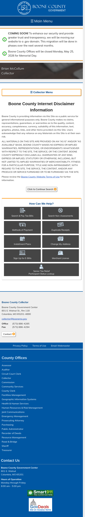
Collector (6, 378)
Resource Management (14, 437)
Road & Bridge (9, 441)
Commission (8, 382)
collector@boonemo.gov (14, 318)
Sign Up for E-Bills (22, 258)
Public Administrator (12, 429)
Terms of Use (39, 345)
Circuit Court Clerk (11, 373)
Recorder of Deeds (11, 433)
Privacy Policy (20, 345)
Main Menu (41, 21)
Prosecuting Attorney (13, 420)
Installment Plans (22, 244)
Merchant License (60, 258)
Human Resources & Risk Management (22, 407)
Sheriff (5, 445)
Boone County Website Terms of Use (40, 176)
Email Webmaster (60, 345)
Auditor (6, 369)
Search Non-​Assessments (60, 215)
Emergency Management (15, 416)
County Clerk (8, 390)
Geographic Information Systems (19, 399)
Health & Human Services (15, 403)
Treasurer (7, 450)
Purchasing (7, 424)
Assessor (6, 365)
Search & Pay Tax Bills (22, 215)
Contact (7, 334)
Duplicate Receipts (60, 230)
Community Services (12, 386)
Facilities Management (14, 395)
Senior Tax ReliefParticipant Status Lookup (41, 272)
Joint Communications (13, 412)
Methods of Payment (22, 230)
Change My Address (60, 244)
